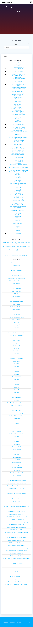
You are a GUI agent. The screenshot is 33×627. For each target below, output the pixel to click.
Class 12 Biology (18, 85)
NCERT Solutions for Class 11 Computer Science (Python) (16, 522)
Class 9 (17, 146)
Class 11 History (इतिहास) (18, 113)
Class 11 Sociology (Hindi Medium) (18, 111)
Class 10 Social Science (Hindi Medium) (18, 133)
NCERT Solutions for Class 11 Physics (16, 535)
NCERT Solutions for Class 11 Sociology (16, 542)
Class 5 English (18, 216)
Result (16, 571)
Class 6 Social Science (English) (18, 204)
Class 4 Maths (16, 374)
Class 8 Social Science (18, 181)
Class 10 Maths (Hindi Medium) (18, 128)
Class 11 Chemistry (18, 107)
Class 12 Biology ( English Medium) (19, 87)
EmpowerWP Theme (25, 622)
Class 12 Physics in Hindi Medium (16, 358)
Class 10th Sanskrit (18, 135)
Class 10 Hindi (18, 138)
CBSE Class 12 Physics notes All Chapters (16, 278)
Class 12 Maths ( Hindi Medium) (18, 75)
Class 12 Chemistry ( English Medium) (18, 84)
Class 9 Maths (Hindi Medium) (18, 150)
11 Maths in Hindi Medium (16, 262)
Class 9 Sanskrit (18, 163)
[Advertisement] (16, 23)
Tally (18, 227)
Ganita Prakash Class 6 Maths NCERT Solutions (16, 493)
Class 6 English (16, 392)
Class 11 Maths (18, 105)
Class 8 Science (18, 180)
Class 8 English (18, 176)
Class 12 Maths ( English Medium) (18, 74)
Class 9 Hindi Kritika (19, 160)
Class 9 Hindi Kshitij (19, 161)
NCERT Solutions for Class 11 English (16, 524)
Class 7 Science (18, 190)
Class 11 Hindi (18, 117)
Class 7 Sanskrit (18, 193)
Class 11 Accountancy (18, 104)
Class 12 (17, 62)
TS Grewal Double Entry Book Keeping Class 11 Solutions (16, 584)
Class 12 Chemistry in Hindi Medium (16, 343)
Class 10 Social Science (17, 130)
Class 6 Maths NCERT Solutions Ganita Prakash (16, 402)
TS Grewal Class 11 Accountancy (18, 103)
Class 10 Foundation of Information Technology (18, 137)
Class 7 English (18, 187)
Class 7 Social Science (18, 191)
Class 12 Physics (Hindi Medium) (18, 80)
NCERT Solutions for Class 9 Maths (16, 563)
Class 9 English (18, 147)
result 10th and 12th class (16, 573)
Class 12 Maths (18, 72)
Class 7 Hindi (17, 186)
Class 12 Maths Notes (19, 65)
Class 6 (17, 196)
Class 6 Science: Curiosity (18, 199)
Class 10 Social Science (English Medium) (19, 131)
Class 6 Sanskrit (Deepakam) (17, 201)
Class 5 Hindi (17, 214)
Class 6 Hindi (16, 395)
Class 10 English (18, 134)
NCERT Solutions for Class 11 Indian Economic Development (16, 532)
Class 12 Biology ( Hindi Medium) (18, 88)
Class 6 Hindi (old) (18, 209)
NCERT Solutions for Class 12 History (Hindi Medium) (16, 550)
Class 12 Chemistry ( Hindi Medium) (19, 82)
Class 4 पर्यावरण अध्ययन (17, 223)
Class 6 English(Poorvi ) (18, 197)
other (16, 568)
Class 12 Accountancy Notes (18, 70)
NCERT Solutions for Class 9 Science (16, 566)
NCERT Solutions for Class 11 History (16, 529)
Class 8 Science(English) (16, 446)
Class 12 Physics (18, 77)
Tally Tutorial (16, 579)
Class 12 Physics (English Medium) (18, 78)
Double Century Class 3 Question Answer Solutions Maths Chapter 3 (16, 253)
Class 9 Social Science (16, 475)
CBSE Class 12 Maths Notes (16, 275)
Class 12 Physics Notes (18, 68)
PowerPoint (18, 233)
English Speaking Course (16, 490)
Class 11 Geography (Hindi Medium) (18, 114)
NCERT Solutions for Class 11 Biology (16, 514)
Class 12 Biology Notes (18, 71)
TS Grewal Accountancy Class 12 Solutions (16, 581)
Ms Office (18, 230)
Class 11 (17, 100)
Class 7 (17, 184)
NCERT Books (16, 503)
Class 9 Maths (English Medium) (18, 151)
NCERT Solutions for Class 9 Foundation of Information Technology (16, 558)
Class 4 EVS (18, 220)
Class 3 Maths (16, 363)
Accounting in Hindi (18, 229)
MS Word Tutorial (16, 501)
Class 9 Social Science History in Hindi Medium (18, 167)
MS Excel (19, 232)
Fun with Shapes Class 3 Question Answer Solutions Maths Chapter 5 (16, 246)
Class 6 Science (17, 407)
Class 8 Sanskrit (18, 178)
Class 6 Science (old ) (18, 207)
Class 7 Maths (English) (17, 189)
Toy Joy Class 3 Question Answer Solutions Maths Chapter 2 (16, 255)
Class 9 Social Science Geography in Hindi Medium (19, 168)
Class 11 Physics (18, 101)
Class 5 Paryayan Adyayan (18, 219)
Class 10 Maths (18, 125)
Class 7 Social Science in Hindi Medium (18, 194)
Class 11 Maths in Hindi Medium (16, 330)
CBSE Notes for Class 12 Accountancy (16, 280)
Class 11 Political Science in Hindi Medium (16, 332)
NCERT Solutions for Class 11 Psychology (16, 540)
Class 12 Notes (18, 64)
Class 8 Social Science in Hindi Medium (18, 183)
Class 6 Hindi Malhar (18, 203)
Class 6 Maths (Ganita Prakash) (18, 200)
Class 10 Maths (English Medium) (18, 127)
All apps (16, 267)
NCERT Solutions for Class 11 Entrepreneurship (16, 527)
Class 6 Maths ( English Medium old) (18, 210)
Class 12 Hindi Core (18, 95)
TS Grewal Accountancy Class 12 (18, 94)
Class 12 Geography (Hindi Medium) (18, 90)
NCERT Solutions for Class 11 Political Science (16, 537)
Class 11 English (18, 118)
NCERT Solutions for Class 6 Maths (16, 553)
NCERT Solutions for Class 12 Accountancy (16, 545)
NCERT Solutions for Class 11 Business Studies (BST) (16, 516)
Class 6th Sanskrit (16, 418)
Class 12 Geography (16, 345)
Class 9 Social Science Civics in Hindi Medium (19, 170)
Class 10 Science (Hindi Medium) (18, 124)
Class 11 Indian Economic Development (18, 115)
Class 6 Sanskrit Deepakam (16, 405)
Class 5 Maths (18, 213)
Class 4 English (16, 366)
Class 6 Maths (16, 400)
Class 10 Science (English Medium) (18, 123)
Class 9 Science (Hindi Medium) (18, 153)
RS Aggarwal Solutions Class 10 (16, 576)
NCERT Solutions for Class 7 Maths (16, 555)
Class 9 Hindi (17, 156)
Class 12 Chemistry (18, 81)
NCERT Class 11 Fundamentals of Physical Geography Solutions (16, 506)
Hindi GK (18, 226)
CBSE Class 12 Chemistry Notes (16, 273)
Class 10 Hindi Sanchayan (19, 140)
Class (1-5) (17, 211)
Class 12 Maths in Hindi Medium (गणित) (16, 356)
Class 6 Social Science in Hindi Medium (18, 206)
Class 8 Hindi (17, 174)
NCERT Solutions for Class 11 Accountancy (16, 511)
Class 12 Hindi (16, 348)
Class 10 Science (18, 121)
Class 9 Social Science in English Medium (18, 148)
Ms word (18, 234)
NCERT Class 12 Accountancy (18, 93)
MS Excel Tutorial (16, 496)
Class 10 (17, 120)
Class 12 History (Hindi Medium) (18, 91)
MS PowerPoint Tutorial (16, 498)
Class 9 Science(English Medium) (17, 154)
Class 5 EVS (18, 217)
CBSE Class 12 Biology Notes (16, 270)
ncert (6, 2)
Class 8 (17, 173)
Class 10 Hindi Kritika (18, 144)
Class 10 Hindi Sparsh (18, 141)
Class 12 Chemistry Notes (19, 67)
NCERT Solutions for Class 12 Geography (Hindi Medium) (16, 548)
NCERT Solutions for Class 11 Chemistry (16, 519)
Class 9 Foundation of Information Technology (18, 164)
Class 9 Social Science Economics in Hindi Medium (19, 171)
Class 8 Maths (18, 177)
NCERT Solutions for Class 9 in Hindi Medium (16, 560)
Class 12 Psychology (18, 97)
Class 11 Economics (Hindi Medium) (18, 108)
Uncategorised (16, 586)
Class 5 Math (16, 387)
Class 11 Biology (18, 110)
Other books (17, 224)
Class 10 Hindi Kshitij (18, 143)
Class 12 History (18, 98)
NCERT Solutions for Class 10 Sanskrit (16, 509)
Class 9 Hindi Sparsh (19, 157)
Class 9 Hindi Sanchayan (18, 158)
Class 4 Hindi (17, 221)
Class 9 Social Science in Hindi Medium (18, 166)
